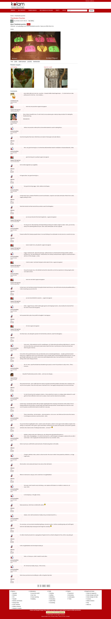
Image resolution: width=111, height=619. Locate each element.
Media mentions (90, 600)
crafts (15, 61)
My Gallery (31, 20)
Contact (68, 616)
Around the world (35, 593)
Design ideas (16, 602)
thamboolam (36, 61)
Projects (69, 591)
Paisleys (15, 595)
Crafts (57, 10)
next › (44, 586)
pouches (30, 61)
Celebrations (33, 591)
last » (48, 586)
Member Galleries (90, 1)
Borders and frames (17, 600)
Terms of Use (62, 616)
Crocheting (52, 602)
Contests (89, 599)
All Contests (21, 10)
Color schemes (16, 604)
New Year (33, 595)
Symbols (15, 593)
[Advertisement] (54, 5)
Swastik (14, 599)
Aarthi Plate (52, 600)
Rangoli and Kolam (89, 591)
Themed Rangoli (32, 10)
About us (89, 604)
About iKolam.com (45, 616)
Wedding (33, 599)
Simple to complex (17, 608)
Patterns (13, 591)
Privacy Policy (54, 616)
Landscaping (71, 597)
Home (11, 15)
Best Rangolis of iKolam (46, 10)
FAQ (88, 602)
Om (13, 597)
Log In (64, 10)
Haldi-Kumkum (22, 61)
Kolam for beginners (91, 593)
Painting (52, 593)
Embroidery (52, 599)
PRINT (28, 24)
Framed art (70, 593)
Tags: (11, 61)
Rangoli (12, 10)
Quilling (51, 595)
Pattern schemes (17, 606)
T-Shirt (69, 599)
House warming (35, 597)
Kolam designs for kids (92, 597)
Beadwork (52, 597)
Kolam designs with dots (92, 595)
